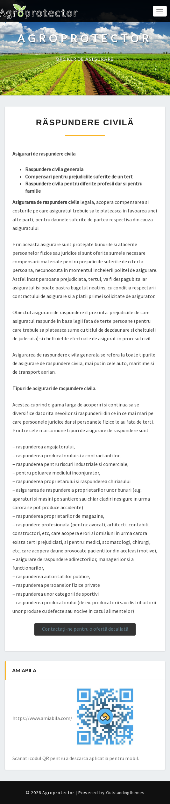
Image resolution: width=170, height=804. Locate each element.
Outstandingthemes (125, 792)
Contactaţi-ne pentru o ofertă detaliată (85, 629)
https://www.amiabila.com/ (42, 718)
